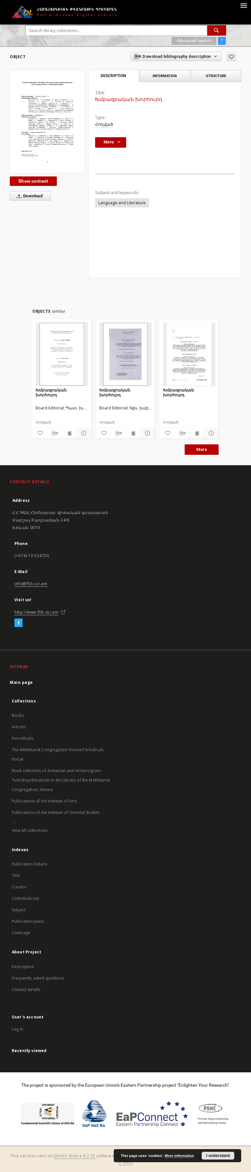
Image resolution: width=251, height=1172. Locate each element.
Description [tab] (113, 76)
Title (16, 875)
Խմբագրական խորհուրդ (51, 392)
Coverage (21, 932)
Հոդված (104, 124)
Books (18, 715)
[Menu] (243, 5)
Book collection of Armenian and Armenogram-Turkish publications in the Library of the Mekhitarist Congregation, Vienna (61, 780)
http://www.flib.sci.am (36, 612)
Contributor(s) (25, 898)
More (201, 449)
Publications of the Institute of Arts (44, 801)
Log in (17, 1029)
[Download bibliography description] (54, 433)
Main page (21, 682)
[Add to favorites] (231, 56)
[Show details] (83, 433)
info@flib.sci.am (30, 583)
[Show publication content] (69, 433)
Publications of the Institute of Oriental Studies (55, 812)
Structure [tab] (216, 76)
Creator (19, 887)
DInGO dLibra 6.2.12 (74, 1156)
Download (28, 196)
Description (23, 966)
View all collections (29, 830)
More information (179, 1156)
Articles (19, 727)
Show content (33, 181)
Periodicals (22, 738)
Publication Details (29, 864)
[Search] (216, 30)
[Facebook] (18, 623)
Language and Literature (122, 203)
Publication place (28, 921)
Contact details (26, 989)
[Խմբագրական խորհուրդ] (62, 354)
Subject (18, 910)
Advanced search (193, 40)
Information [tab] (165, 76)
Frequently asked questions (38, 978)
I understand (218, 1155)
